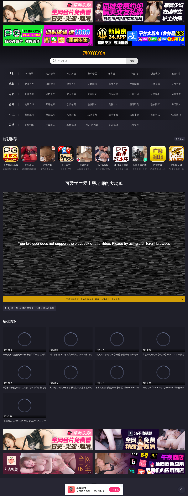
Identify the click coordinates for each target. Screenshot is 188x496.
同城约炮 (29, 124)
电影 (12, 94)
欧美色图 (71, 104)
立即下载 (114, 489)
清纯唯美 (134, 104)
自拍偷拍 (50, 83)
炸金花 (134, 73)
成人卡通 (71, 94)
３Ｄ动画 (92, 83)
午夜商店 (50, 124)
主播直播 (155, 83)
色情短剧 (134, 124)
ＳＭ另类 (176, 83)
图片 (12, 104)
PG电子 (29, 73)
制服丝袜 (113, 94)
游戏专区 (92, 73)
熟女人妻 (113, 83)
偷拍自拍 (50, 94)
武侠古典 (92, 114)
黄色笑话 (155, 114)
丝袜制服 (134, 83)
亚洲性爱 (29, 94)
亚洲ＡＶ (29, 83)
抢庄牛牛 (176, 73)
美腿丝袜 (113, 104)
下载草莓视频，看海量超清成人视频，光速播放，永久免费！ (125, 299)
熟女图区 (155, 104)
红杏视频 (113, 124)
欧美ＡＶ (71, 83)
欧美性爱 (92, 94)
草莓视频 (71, 124)
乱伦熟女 (155, 94)
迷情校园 (113, 114)
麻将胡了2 (113, 73)
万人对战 (71, 73)
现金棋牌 (155, 73)
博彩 (12, 73)
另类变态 (176, 94)
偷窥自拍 (29, 104)
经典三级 (134, 94)
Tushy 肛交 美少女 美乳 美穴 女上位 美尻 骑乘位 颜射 (29, 308)
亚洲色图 (50, 104)
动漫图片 (92, 104)
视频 (12, 84)
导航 (12, 125)
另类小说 (134, 114)
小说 (12, 115)
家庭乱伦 (50, 114)
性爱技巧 (176, 114)
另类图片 (176, 104)
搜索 (132, 61)
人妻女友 (71, 114)
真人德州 (50, 73)
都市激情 (29, 114)
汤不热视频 (92, 124)
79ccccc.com (94, 53)
